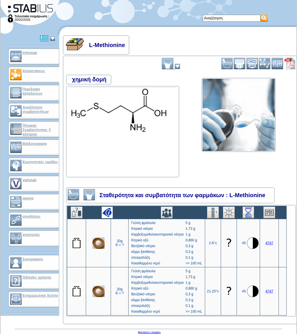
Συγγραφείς (33, 259)
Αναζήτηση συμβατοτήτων (36, 109)
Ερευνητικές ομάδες (40, 162)
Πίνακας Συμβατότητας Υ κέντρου (37, 129)
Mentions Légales (149, 332)
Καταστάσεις (34, 71)
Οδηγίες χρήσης (37, 277)
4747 (269, 243)
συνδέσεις (32, 216)
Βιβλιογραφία (35, 143)
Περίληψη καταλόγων (32, 91)
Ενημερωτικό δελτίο (40, 295)
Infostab (30, 53)
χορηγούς (31, 234)
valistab (29, 180)
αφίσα (28, 198)
